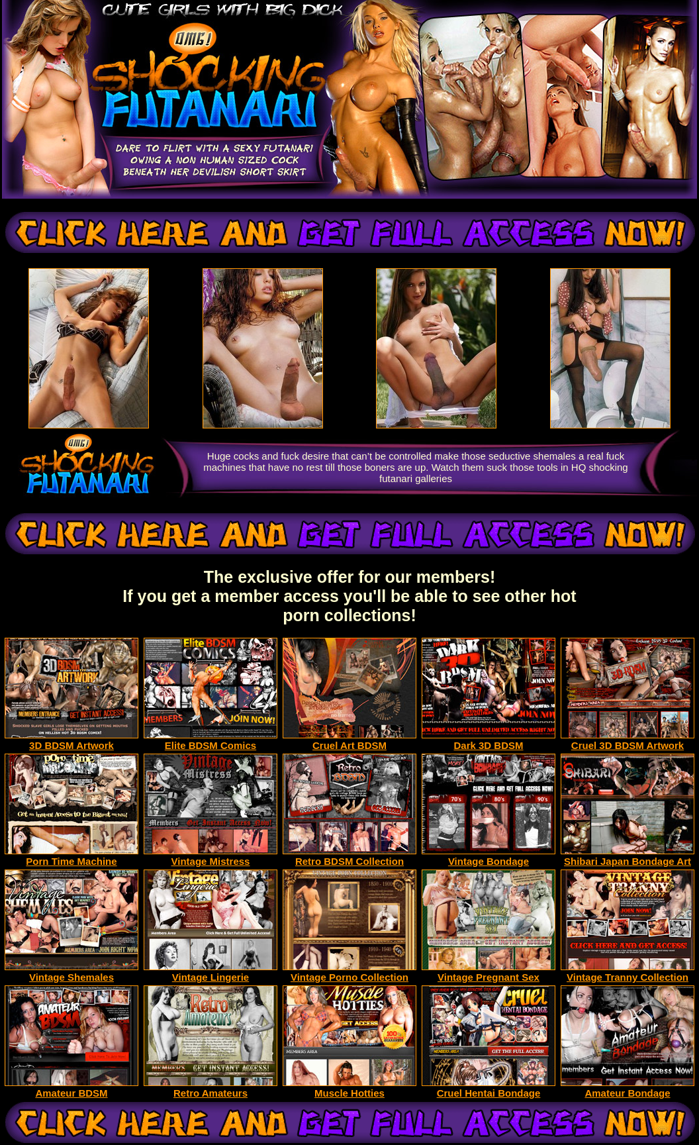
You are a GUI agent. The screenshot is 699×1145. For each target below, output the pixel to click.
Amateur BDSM (71, 1088)
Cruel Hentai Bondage (488, 1088)
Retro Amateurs (210, 1088)
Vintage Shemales (71, 972)
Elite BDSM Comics (210, 740)
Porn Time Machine (71, 856)
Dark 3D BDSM (488, 740)
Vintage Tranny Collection (627, 972)
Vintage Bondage (488, 856)
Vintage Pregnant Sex (488, 972)
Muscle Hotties (349, 1088)
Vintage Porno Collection (349, 972)
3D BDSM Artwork (71, 740)
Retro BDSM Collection (349, 856)
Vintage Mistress (210, 856)
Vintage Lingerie (210, 972)
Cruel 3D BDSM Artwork (627, 740)
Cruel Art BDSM (349, 740)
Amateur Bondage (627, 1088)
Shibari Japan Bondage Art (627, 856)
